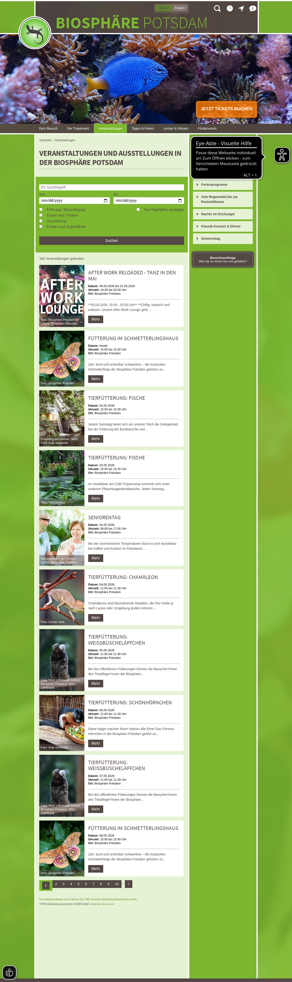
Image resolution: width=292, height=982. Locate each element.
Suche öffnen (217, 8)
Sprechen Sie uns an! (102, 904)
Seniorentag (210, 238)
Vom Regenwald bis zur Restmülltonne (219, 199)
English (180, 8)
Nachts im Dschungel (218, 214)
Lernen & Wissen (176, 128)
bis (116, 194)
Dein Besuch (48, 128)
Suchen (111, 241)
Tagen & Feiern (143, 128)
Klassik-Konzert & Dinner (221, 226)
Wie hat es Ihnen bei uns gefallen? (223, 259)
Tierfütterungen (213, 160)
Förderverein (207, 128)
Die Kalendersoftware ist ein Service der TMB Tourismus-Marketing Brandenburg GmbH (88, 899)
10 (117, 884)
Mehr (95, 319)
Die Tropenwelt (78, 128)
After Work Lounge (216, 172)
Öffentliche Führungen (219, 148)
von (42, 194)
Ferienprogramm (214, 184)
